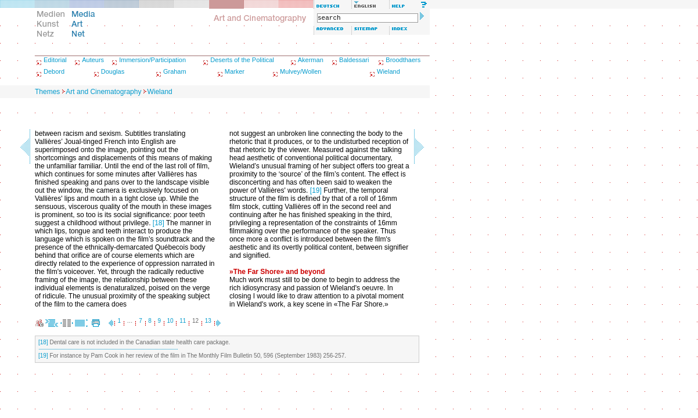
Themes (47, 92)
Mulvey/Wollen (300, 71)
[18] (158, 223)
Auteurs (93, 59)
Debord (54, 71)
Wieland (388, 71)
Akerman (310, 59)
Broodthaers (403, 59)
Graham (174, 71)
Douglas (112, 71)
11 (182, 321)
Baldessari (354, 59)
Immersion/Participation (152, 59)
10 (170, 321)
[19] (316, 190)
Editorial (55, 59)
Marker (234, 71)
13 (208, 321)
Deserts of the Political (242, 59)
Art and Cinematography (103, 92)
